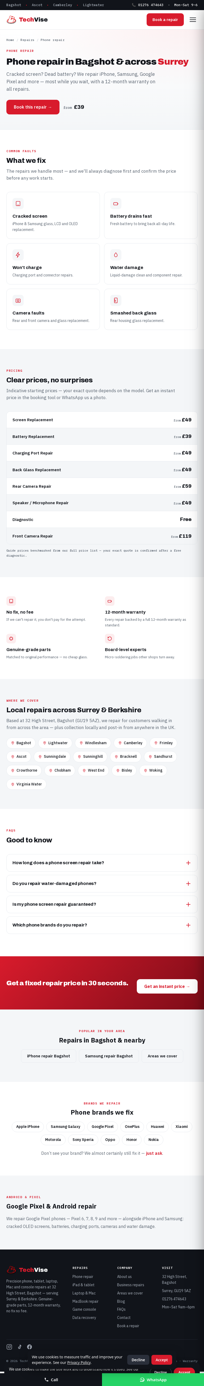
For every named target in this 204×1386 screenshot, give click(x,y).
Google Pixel (38, 1218)
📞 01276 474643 (148, 5)
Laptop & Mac (84, 1293)
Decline (160, 1372)
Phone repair (83, 1276)
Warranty (190, 1361)
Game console (84, 1309)
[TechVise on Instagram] (9, 1348)
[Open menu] (193, 19)
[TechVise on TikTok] (19, 1348)
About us (124, 1276)
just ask (154, 1153)
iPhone (148, 1218)
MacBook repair (86, 1301)
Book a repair (165, 19)
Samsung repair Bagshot (109, 1055)
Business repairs (130, 1284)
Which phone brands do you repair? (102, 925)
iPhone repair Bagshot (48, 1055)
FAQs (121, 1309)
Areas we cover (162, 1055)
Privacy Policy (79, 1362)
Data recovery (84, 1317)
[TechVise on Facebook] (29, 1348)
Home (10, 40)
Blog (121, 1301)
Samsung (173, 1218)
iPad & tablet (84, 1284)
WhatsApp (153, 1380)
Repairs (27, 40)
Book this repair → (33, 107)
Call (51, 1379)
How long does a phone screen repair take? (102, 863)
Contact (124, 1317)
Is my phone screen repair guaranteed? (102, 904)
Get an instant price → (167, 986)
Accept (184, 1372)
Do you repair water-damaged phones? (102, 883)
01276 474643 (174, 1299)
